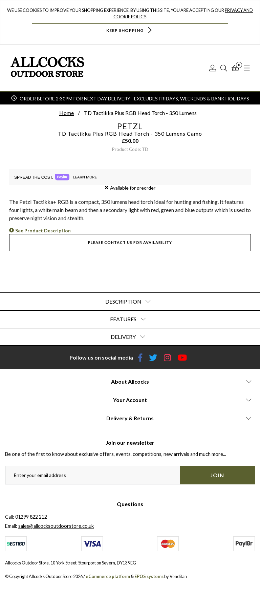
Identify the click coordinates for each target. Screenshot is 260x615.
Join (217, 475)
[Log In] (212, 68)
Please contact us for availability (130, 242)
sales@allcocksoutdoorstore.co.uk (56, 526)
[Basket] (235, 68)
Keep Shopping (129, 30)
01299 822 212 (31, 517)
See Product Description (43, 230)
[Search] (223, 68)
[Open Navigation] (247, 68)
